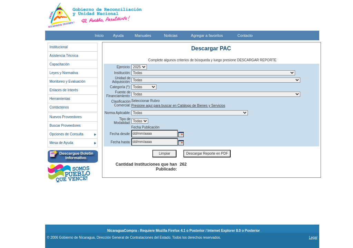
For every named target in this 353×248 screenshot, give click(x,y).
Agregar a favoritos (207, 35)
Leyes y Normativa (64, 73)
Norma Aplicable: (117, 113)
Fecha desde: (120, 134)
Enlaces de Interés (64, 90)
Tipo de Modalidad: (122, 121)
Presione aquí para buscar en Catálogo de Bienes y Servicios (178, 105)
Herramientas (60, 99)
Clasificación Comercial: (121, 103)
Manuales (143, 35)
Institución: (122, 73)
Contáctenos (59, 107)
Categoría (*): (120, 87)
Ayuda (118, 35)
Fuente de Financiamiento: (118, 94)
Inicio (99, 35)
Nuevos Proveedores (66, 117)
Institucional (59, 47)
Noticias (171, 35)
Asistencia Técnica (64, 56)
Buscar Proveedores (65, 125)
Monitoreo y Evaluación (67, 81)
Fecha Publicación (145, 127)
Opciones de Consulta (66, 134)
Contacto (245, 35)
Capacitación (60, 64)
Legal (313, 237)
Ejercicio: (124, 67)
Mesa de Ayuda (61, 143)
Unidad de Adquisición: (121, 80)
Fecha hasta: (121, 142)
